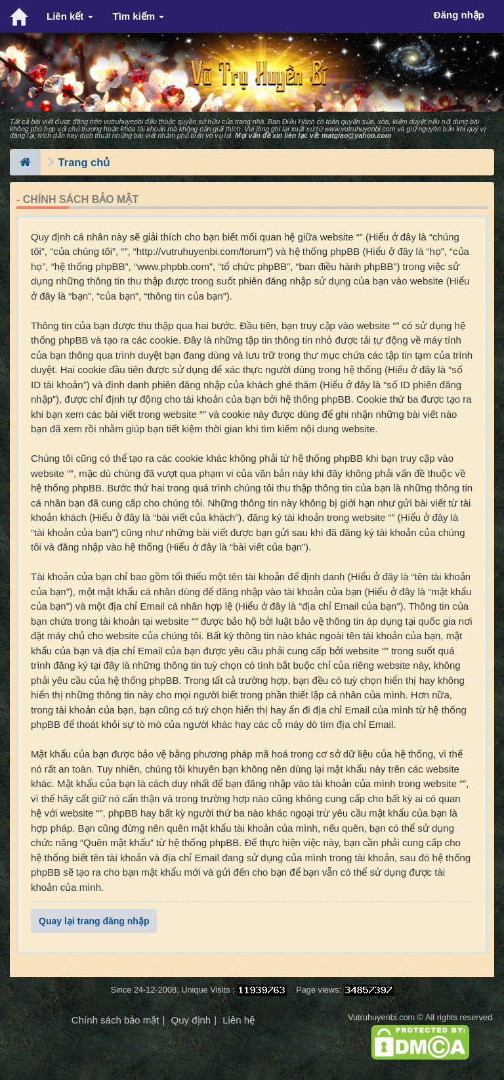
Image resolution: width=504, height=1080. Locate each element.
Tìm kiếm (139, 16)
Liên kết (70, 16)
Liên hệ (238, 1019)
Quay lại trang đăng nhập (94, 921)
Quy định (191, 1019)
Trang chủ (84, 162)
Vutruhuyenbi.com (381, 1017)
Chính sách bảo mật (115, 1019)
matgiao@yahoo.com (356, 135)
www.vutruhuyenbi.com (359, 129)
